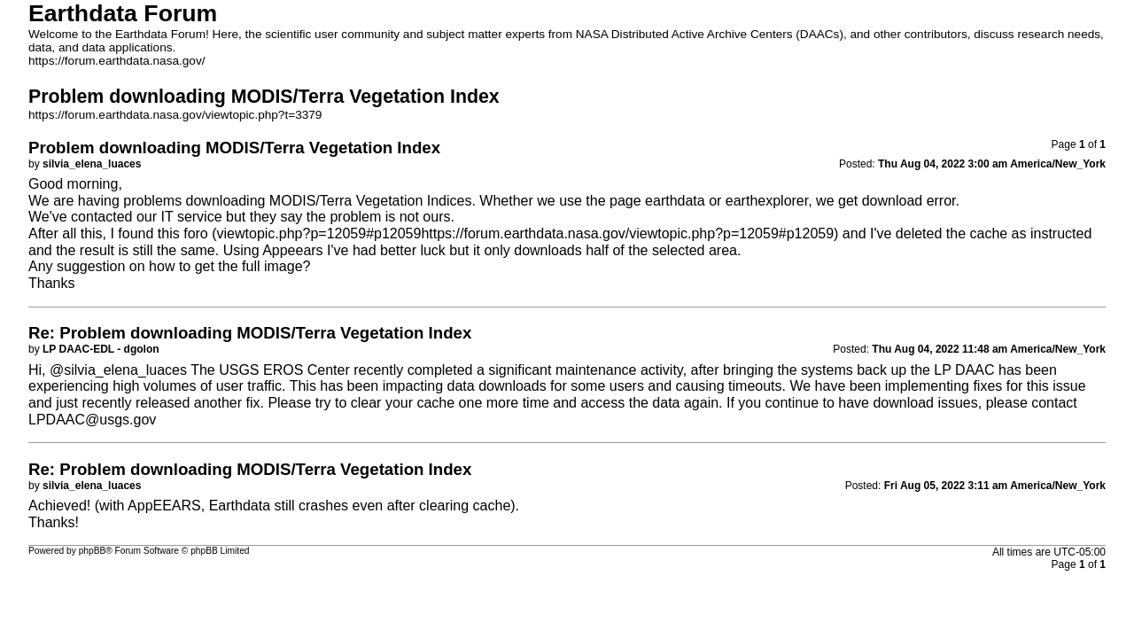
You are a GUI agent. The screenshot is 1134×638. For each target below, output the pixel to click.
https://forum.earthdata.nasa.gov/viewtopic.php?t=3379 (175, 114)
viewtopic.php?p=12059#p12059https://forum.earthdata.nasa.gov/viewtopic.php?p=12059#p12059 (526, 233)
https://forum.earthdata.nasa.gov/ (117, 60)
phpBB (92, 551)
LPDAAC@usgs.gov (92, 419)
